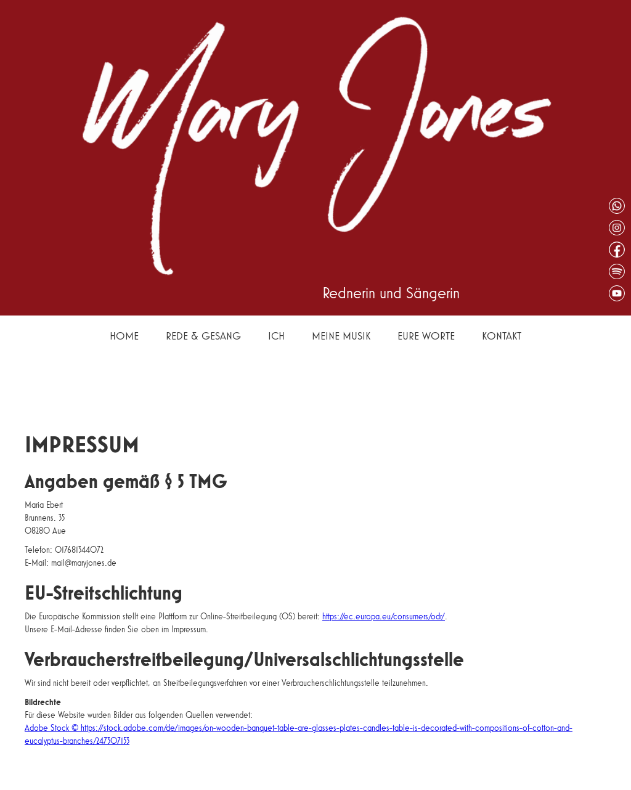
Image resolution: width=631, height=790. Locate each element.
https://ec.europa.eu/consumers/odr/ (383, 616)
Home (124, 336)
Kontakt (501, 336)
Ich (276, 336)
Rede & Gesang (203, 336)
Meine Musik (341, 336)
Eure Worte (426, 336)
